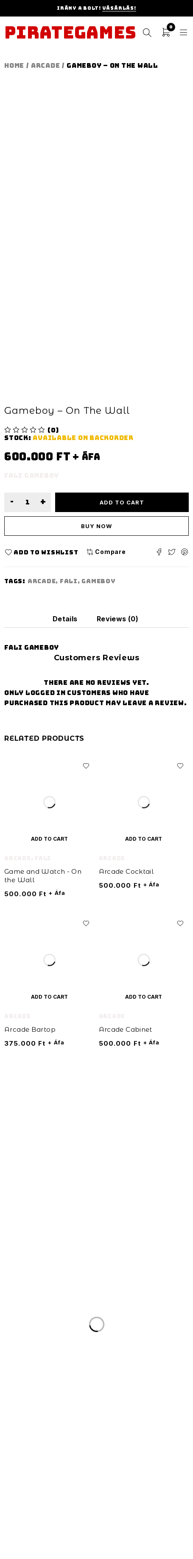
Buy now (96, 526)
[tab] (65, 618)
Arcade (45, 65)
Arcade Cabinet (125, 1029)
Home (14, 65)
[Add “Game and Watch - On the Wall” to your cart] (49, 838)
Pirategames (70, 33)
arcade (42, 581)
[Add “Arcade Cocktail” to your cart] (144, 838)
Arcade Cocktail (126, 871)
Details (65, 619)
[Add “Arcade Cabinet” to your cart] (144, 996)
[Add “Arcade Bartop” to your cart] (49, 996)
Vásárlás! (119, 8)
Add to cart (122, 502)
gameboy (98, 581)
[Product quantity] (27, 502)
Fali (43, 858)
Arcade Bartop (30, 1029)
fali (69, 581)
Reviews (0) (117, 619)
